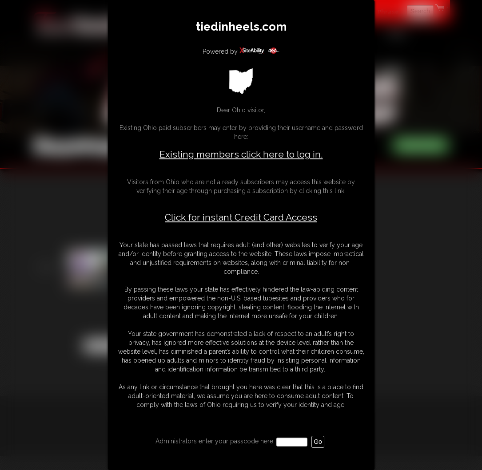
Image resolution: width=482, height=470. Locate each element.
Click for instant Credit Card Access (241, 217)
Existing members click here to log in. (241, 154)
